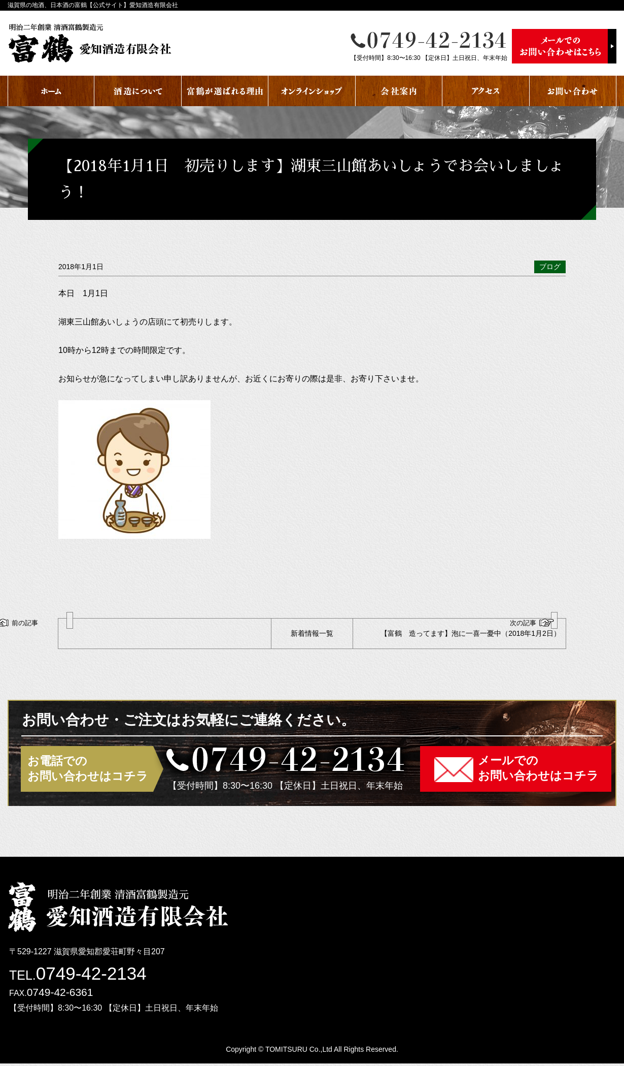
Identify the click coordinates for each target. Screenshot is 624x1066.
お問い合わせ (573, 91)
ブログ (550, 267)
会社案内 (399, 91)
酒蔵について (137, 91)
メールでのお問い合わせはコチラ (538, 770)
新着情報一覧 (312, 634)
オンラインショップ (311, 91)
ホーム (51, 91)
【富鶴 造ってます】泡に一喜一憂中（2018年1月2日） (465, 629)
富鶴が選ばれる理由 (225, 91)
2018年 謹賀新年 (97, 629)
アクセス (485, 91)
